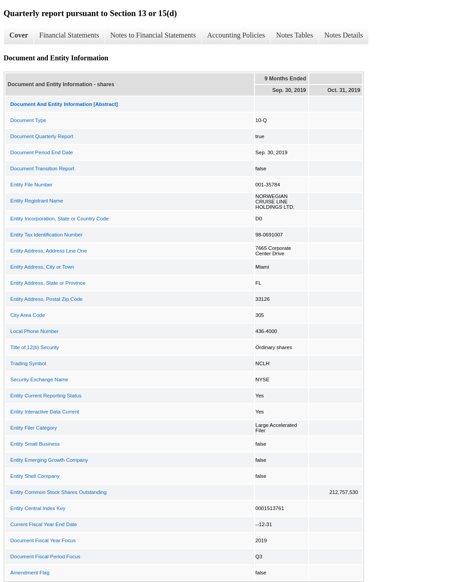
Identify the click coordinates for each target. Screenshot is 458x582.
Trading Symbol (28, 363)
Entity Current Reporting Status (45, 395)
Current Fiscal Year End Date (43, 524)
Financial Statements (69, 35)
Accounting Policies (236, 35)
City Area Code (27, 315)
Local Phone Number (34, 331)
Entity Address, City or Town (42, 267)
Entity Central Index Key (37, 508)
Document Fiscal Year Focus (43, 540)
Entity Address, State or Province (47, 283)
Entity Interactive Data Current (44, 411)
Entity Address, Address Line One (48, 250)
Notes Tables (294, 35)
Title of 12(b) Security (34, 347)
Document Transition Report (42, 168)
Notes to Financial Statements (153, 35)
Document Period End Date (41, 152)
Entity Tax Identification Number (46, 234)
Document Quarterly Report (41, 136)
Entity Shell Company (34, 476)
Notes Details (343, 35)
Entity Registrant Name (36, 200)
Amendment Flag (30, 572)
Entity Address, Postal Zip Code (46, 299)
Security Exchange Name (39, 379)
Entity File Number (31, 184)
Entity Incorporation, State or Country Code (59, 218)
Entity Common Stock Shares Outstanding (58, 492)
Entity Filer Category (33, 427)
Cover (18, 35)
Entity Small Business (35, 444)
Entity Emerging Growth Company (49, 460)
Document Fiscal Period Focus (45, 556)
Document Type (28, 120)
